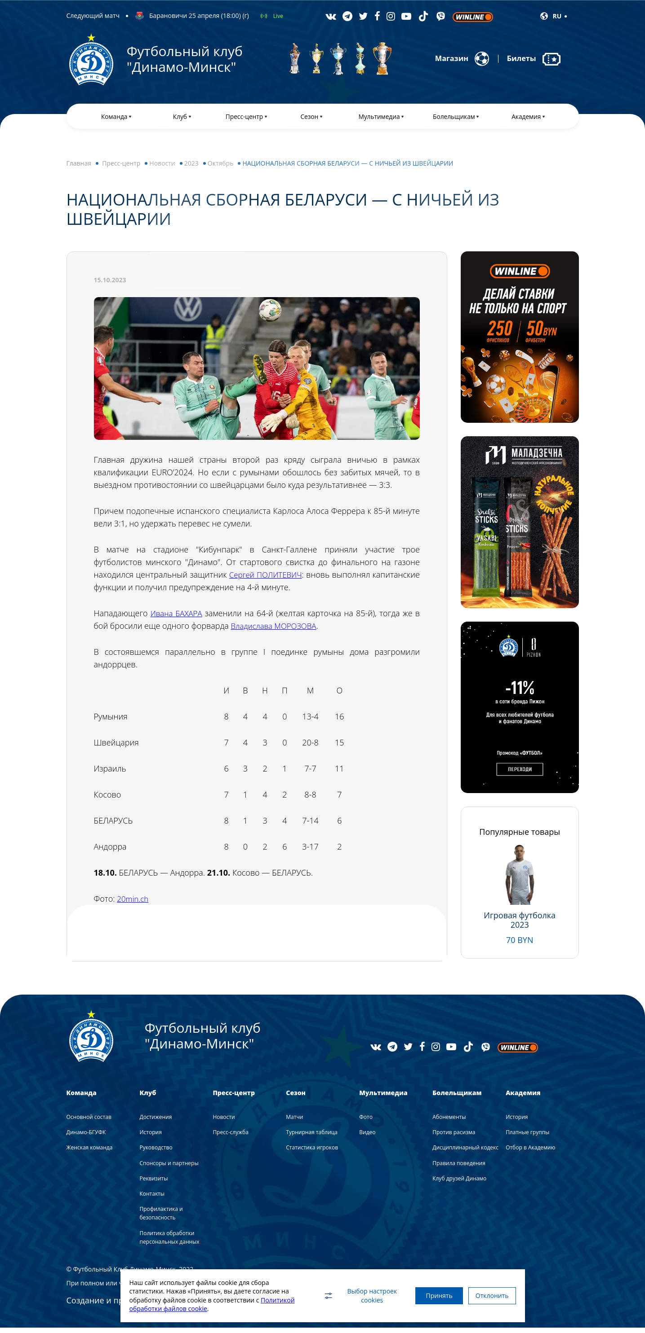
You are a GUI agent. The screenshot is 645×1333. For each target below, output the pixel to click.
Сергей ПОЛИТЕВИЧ (294, 579)
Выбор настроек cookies (347, 1295)
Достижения (155, 1122)
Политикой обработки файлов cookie (186, 1308)
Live (278, 16)
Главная (79, 168)
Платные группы (527, 1137)
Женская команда (90, 1153)
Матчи (294, 1122)
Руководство (155, 1153)
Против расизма (453, 1137)
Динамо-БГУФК (86, 1137)
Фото (366, 1122)
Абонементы (449, 1122)
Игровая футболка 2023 (520, 925)
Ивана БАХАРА (177, 618)
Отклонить (489, 1295)
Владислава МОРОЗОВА (276, 631)
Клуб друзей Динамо (459, 1184)
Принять (429, 1295)
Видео (367, 1137)
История (150, 1137)
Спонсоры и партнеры (168, 1168)
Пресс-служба (230, 1137)
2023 (191, 168)
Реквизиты (153, 1184)
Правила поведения (458, 1168)
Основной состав (89, 1122)
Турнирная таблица (312, 1137)
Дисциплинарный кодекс (465, 1153)
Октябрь (221, 168)
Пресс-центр (121, 168)
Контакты (152, 1199)
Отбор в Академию (530, 1153)
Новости (162, 168)
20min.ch (134, 904)
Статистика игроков (312, 1153)
